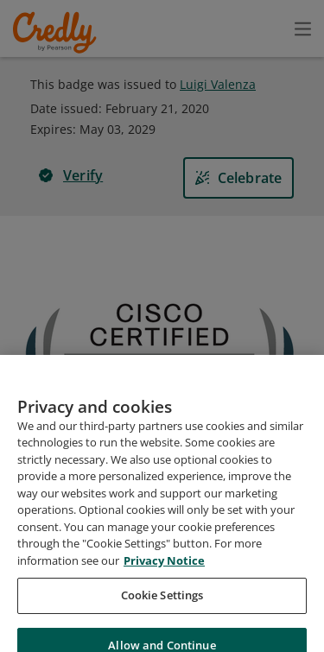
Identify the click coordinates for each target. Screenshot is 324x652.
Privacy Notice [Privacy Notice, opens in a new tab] (164, 582)
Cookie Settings (162, 617)
